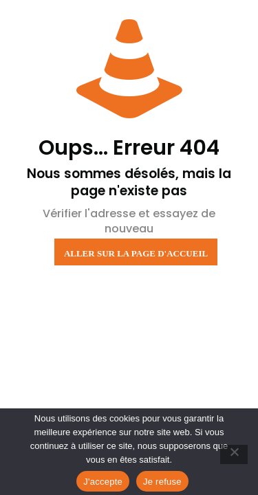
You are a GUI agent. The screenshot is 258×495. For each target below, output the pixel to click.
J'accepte (102, 481)
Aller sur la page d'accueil (136, 253)
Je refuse (162, 481)
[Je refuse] (234, 454)
